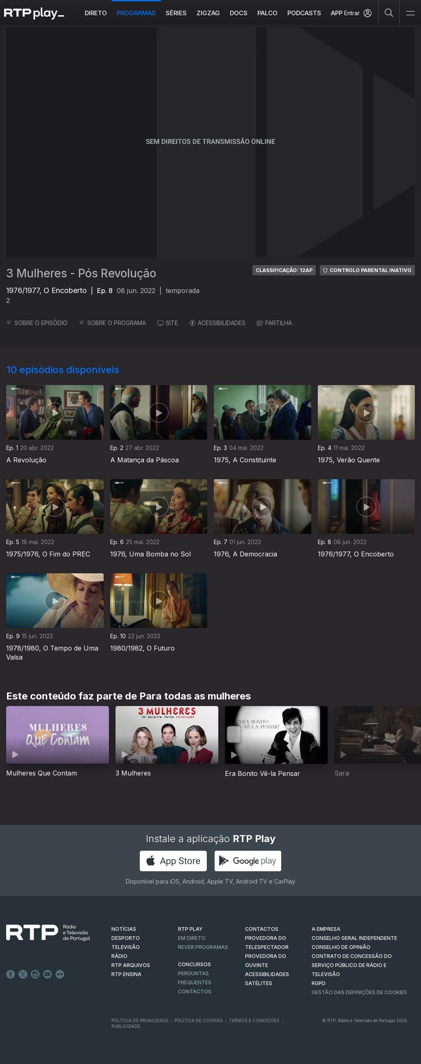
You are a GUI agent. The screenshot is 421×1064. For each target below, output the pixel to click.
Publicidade (125, 1026)
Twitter (23, 974)
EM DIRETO (192, 938)
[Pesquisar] (389, 12)
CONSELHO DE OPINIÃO (341, 947)
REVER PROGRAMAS (203, 947)
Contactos (194, 991)
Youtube (47, 974)
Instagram (35, 974)
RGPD (319, 983)
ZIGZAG (208, 13)
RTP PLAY (190, 929)
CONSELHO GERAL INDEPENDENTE (354, 938)
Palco (268, 13)
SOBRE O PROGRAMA (112, 322)
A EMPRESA (326, 929)
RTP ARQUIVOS (130, 965)
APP (337, 13)
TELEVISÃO (125, 947)
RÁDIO (119, 956)
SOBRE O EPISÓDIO (36, 322)
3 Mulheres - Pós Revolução (81, 273)
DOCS (239, 13)
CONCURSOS (194, 964)
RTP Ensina (126, 974)
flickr (60, 974)
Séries (176, 13)
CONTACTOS (261, 929)
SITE (167, 322)
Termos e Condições (254, 1020)
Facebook (10, 974)
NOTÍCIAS (123, 929)
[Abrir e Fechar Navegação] (410, 13)
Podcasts (305, 13)
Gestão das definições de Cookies (359, 992)
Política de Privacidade (139, 1020)
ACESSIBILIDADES (217, 322)
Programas (136, 13)
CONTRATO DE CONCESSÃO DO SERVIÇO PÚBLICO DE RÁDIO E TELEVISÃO (352, 965)
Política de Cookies (198, 1020)
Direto (96, 13)
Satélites (258, 983)
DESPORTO (125, 938)
